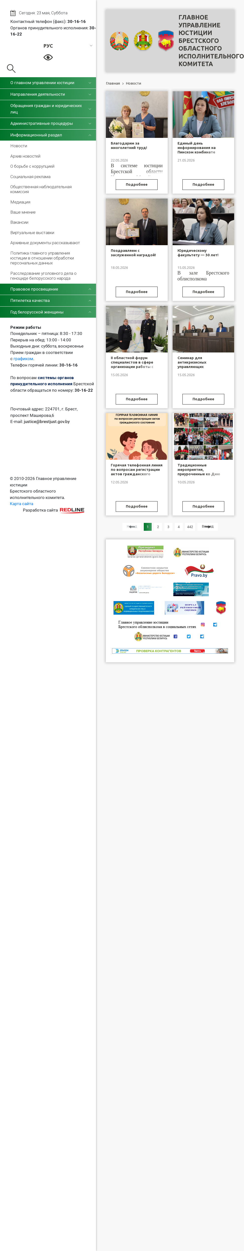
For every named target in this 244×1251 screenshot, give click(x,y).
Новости (18, 145)
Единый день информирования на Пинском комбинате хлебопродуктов (197, 150)
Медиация (20, 202)
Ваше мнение (23, 212)
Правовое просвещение (34, 289)
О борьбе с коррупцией (32, 166)
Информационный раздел (36, 134)
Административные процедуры (41, 123)
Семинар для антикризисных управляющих (192, 362)
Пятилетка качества (30, 300)
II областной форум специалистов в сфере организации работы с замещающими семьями (134, 364)
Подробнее (136, 184)
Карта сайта (21, 503)
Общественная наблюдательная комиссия (41, 189)
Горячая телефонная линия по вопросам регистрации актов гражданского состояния (137, 471)
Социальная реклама (30, 176)
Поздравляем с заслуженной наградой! (133, 252)
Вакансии (19, 222)
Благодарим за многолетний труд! (129, 145)
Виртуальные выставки (32, 232)
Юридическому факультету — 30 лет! (198, 252)
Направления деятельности (37, 94)
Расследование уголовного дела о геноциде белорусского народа (43, 276)
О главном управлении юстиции (42, 82)
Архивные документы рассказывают (45, 242)
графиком (23, 358)
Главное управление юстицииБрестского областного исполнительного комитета (211, 40)
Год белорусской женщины (37, 312)
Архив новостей (25, 156)
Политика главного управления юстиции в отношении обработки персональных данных (42, 258)
